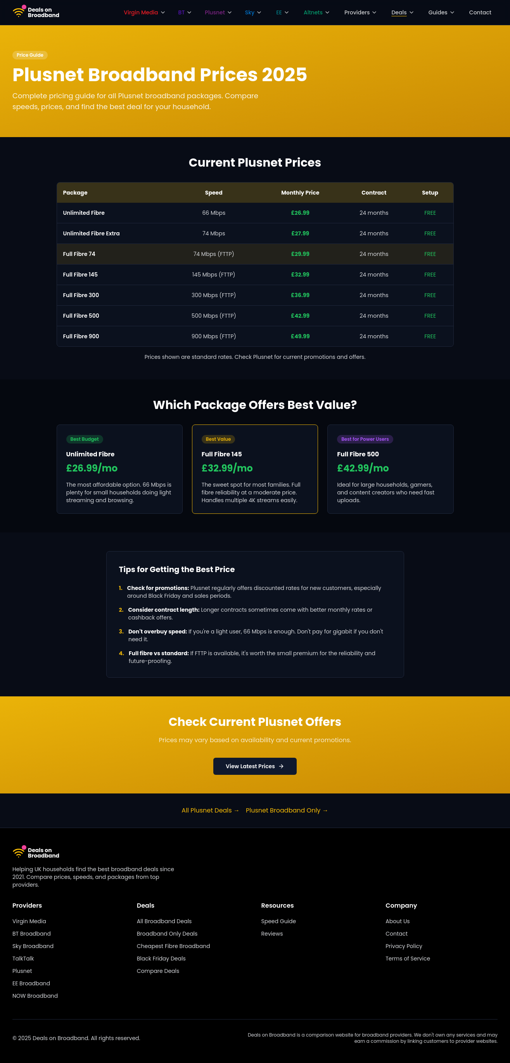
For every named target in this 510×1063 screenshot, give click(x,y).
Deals (402, 12)
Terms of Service (408, 958)
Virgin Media (29, 921)
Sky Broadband (33, 946)
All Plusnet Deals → (211, 810)
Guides (442, 12)
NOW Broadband (35, 996)
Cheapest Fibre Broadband (173, 946)
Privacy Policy (404, 946)
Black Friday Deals (161, 958)
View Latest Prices (255, 766)
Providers (360, 12)
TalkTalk (23, 958)
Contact (480, 12)
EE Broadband (31, 983)
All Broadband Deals (164, 921)
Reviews (272, 934)
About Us (398, 921)
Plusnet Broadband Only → (287, 810)
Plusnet (22, 971)
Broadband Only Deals (167, 934)
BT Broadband (31, 934)
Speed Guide (278, 921)
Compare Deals (158, 971)
